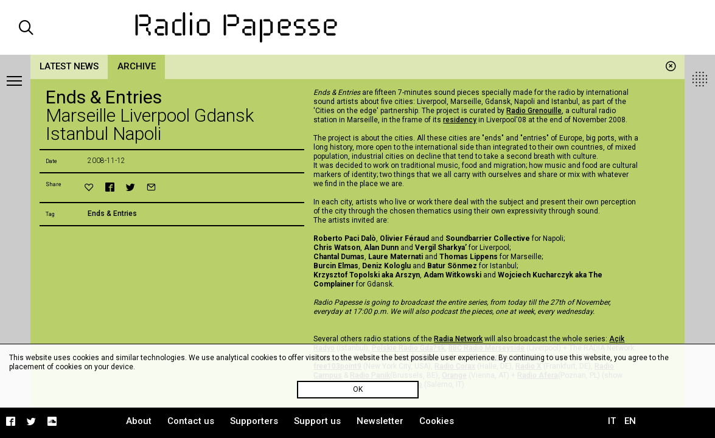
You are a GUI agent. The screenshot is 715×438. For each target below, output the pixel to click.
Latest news (69, 66)
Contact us (190, 420)
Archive (136, 66)
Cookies (436, 420)
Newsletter (380, 420)
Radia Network (458, 339)
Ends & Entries (112, 213)
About (139, 420)
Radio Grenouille (534, 110)
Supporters (254, 420)
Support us (317, 420)
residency (459, 120)
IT (612, 420)
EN (630, 420)
